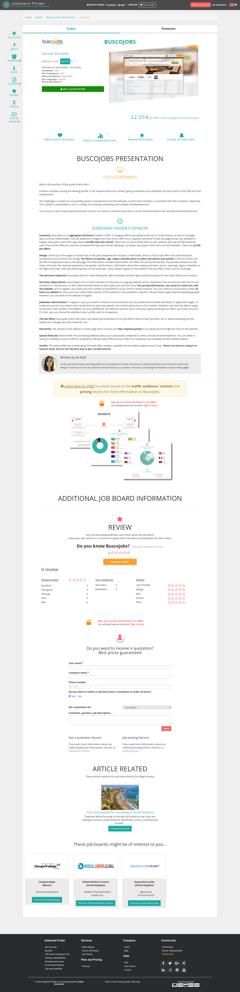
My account (220, 5)
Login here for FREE (79, 402)
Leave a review (120, 577)
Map (121, 5)
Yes (72, 712)
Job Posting (87, 954)
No (79, 712)
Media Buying (88, 947)
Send (166, 744)
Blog (126, 951)
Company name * (79, 688)
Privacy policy (124, 982)
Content (13, 82)
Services (132, 4)
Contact (127, 970)
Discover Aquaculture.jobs (144, 903)
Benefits (48, 951)
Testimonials (167, 947)
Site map (136, 982)
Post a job (147, 4)
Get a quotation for (80, 723)
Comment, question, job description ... (91, 729)
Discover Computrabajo (47, 899)
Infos (14, 70)
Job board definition (53, 969)
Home (28, 17)
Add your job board (201, 4)
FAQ (126, 962)
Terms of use (110, 982)
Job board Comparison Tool (57, 954)
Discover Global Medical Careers (95, 903)
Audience (13, 59)
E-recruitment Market (54, 965)
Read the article (119, 844)
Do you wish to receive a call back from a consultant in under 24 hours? (110, 707)
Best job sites (51, 947)
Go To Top (14, 36)
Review (14, 93)
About (14, 47)
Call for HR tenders (90, 951)
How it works (95, 4)
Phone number (77, 698)
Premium (86, 966)
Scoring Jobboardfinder (55, 958)
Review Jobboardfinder (172, 953)
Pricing (14, 105)
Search (111, 5)
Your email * (76, 679)
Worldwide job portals (54, 961)
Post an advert (14, 118)
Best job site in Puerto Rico (61, 17)
